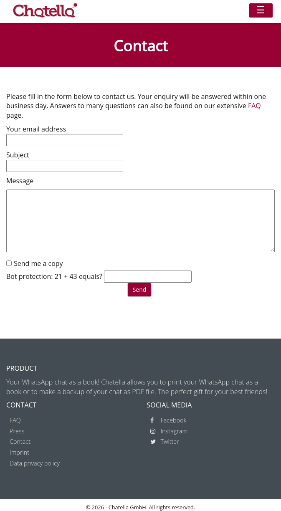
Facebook (168, 420)
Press (17, 431)
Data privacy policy (35, 463)
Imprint (19, 452)
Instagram (169, 431)
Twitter (164, 441)
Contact (20, 441)
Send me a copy (38, 263)
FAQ (254, 105)
